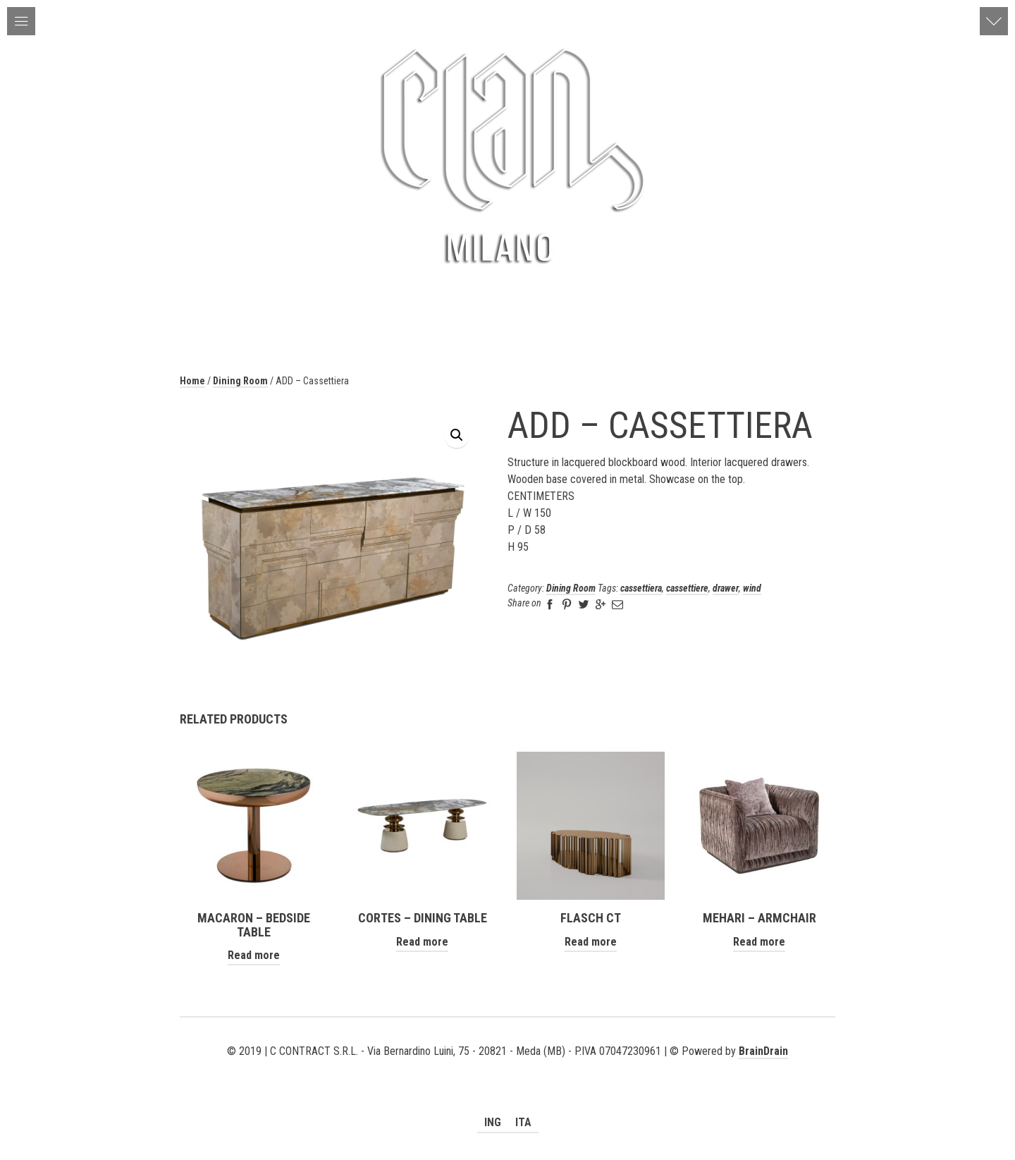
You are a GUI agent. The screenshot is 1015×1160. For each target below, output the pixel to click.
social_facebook (507, 1068)
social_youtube (487, 1068)
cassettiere (687, 588)
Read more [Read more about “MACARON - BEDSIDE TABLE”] (254, 955)
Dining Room (240, 380)
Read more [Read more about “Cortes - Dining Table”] (422, 941)
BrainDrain (763, 1051)
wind (752, 588)
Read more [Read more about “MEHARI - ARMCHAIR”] (759, 941)
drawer (726, 588)
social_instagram (527, 1068)
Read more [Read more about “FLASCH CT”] (591, 941)
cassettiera (641, 588)
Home (192, 380)
